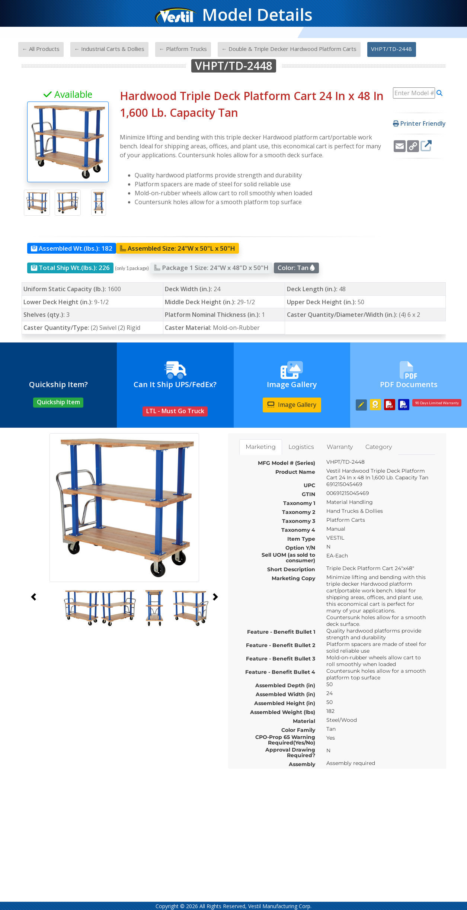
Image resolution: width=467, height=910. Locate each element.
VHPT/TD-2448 (391, 48)
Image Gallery (292, 405)
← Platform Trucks (183, 48)
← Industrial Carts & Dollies (109, 48)
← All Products (41, 48)
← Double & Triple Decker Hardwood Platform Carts (288, 48)
